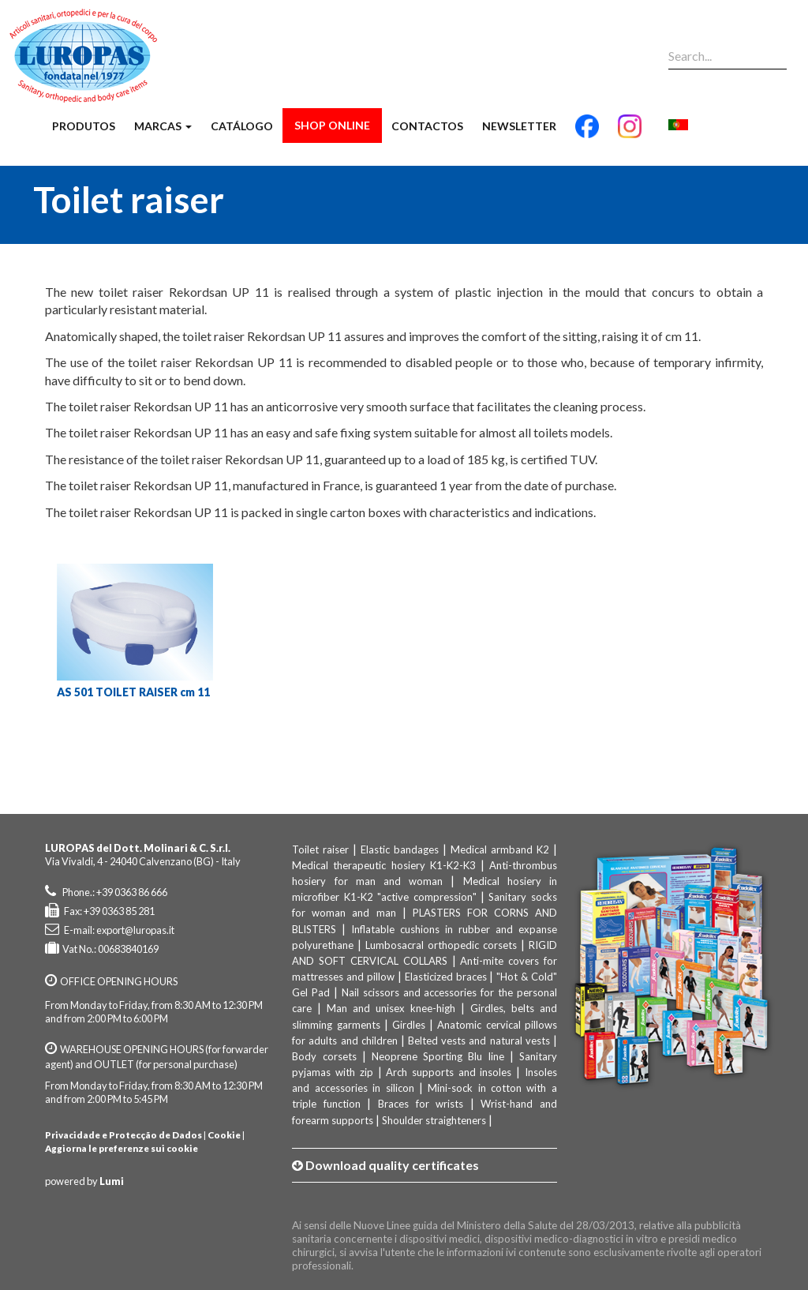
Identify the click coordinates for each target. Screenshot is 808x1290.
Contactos (427, 126)
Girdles (408, 1024)
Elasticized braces (446, 976)
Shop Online (332, 125)
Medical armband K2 (500, 849)
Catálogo (242, 126)
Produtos (83, 126)
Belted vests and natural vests (479, 1040)
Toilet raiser (320, 849)
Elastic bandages (400, 849)
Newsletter (519, 126)
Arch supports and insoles (448, 1072)
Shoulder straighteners (434, 1120)
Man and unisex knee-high (391, 1008)
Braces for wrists (420, 1103)
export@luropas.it (135, 930)
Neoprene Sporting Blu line (438, 1056)
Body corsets (324, 1056)
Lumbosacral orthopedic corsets (441, 945)
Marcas (163, 126)
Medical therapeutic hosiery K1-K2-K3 (383, 865)
